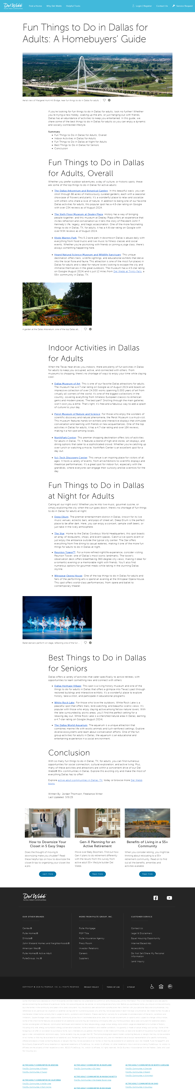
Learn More (47, 874)
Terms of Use (113, 987)
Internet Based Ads (141, 943)
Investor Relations (88, 948)
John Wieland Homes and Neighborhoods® (46, 943)
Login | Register (142, 6)
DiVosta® (28, 938)
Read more (97, 874)
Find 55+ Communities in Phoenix (35, 1068)
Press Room (85, 943)
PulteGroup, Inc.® (32, 958)
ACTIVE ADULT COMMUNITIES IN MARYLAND (93, 1065)
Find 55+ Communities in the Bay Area (37, 1083)
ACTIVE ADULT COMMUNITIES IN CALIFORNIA (42, 1080)
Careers (83, 953)
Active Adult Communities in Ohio (142, 1083)
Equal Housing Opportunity (145, 938)
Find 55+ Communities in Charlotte (139, 1068)
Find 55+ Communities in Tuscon (35, 1072)
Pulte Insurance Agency (91, 938)
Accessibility (137, 948)
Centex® (27, 928)
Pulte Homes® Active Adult (37, 953)
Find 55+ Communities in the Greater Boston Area (92, 1080)
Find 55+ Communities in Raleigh (138, 1072)
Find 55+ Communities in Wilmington (139, 1075)
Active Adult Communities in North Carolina (147, 1065)
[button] (35, 6)
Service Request (182, 6)
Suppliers (84, 958)
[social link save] (104, 101)
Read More (147, 874)
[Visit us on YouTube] (169, 899)
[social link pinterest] (109, 100)
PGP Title (84, 933)
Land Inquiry (137, 961)
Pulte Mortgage (87, 928)
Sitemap (131, 987)
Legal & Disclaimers (141, 933)
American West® (32, 948)
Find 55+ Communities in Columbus (139, 1087)
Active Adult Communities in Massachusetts (95, 1076)
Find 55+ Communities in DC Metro (87, 1068)
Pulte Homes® (30, 933)
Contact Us (162, 6)
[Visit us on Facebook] (156, 899)
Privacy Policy (91, 987)
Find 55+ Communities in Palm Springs (37, 1087)
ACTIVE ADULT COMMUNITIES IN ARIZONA (40, 1065)
